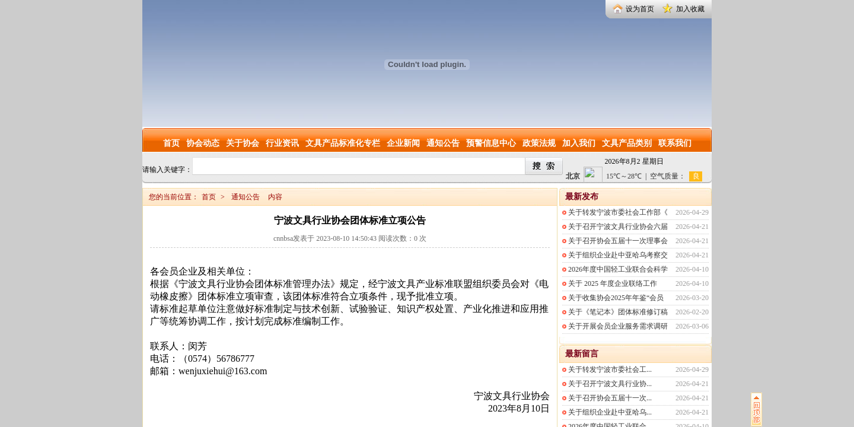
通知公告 (443, 143)
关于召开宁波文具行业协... (610, 384)
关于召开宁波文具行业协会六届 (618, 226)
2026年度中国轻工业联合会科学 (618, 269)
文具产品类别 (627, 143)
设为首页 (640, 9)
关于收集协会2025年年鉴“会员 (616, 298)
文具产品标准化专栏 (342, 143)
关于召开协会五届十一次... (610, 398)
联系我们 (675, 143)
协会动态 (202, 143)
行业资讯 (282, 143)
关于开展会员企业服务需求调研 (618, 326)
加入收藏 (690, 9)
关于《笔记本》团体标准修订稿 (618, 312)
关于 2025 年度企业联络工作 (612, 283)
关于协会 (242, 143)
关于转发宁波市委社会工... (610, 369)
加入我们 (578, 143)
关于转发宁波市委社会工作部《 (618, 212)
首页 (171, 143)
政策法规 (539, 143)
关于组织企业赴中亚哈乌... (610, 412)
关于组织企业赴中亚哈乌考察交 (618, 255)
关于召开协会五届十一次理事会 (618, 241)
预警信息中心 (491, 143)
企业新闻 (403, 143)
